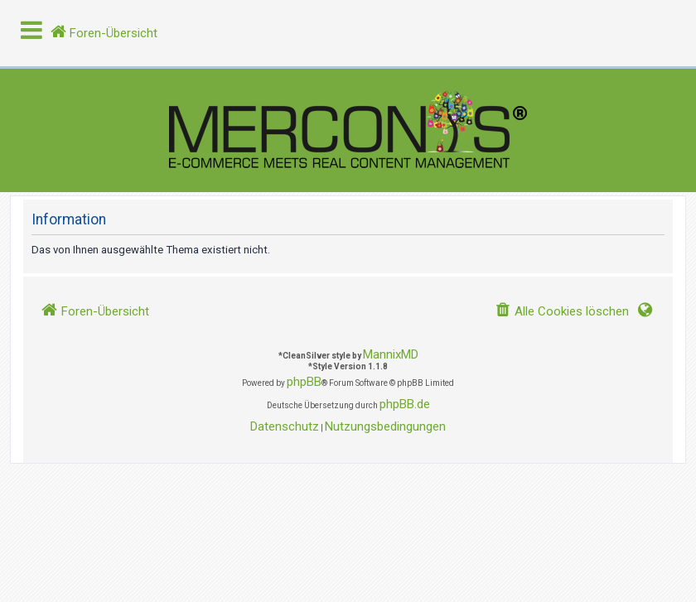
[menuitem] (562, 312)
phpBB (304, 381)
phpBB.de (404, 404)
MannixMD (390, 354)
